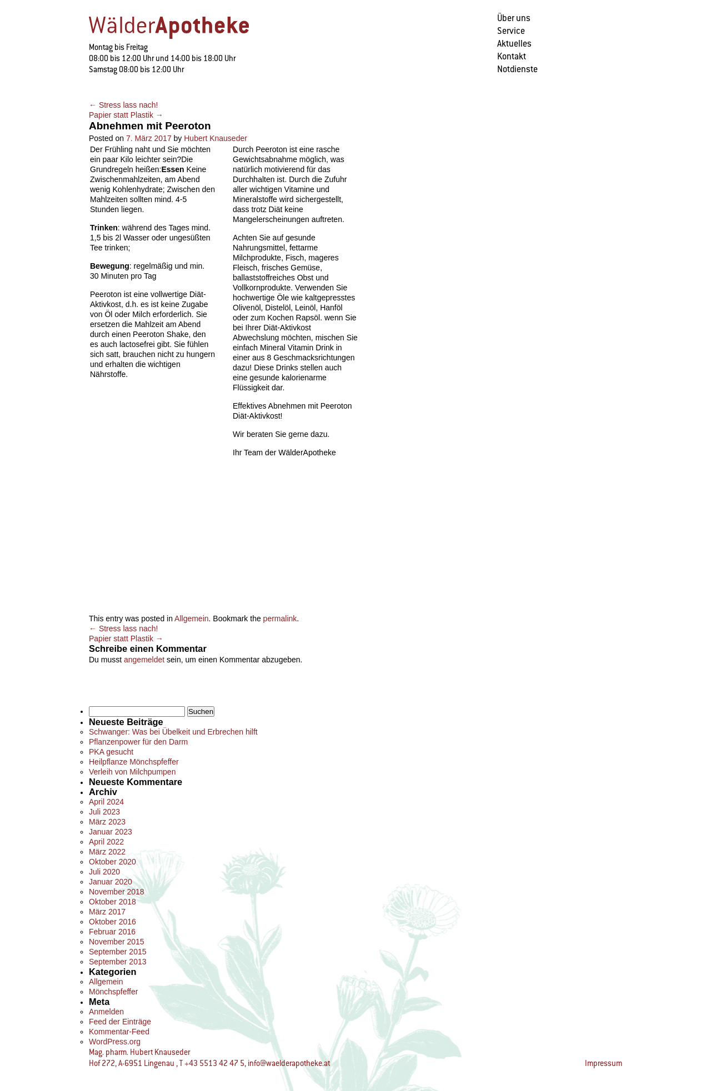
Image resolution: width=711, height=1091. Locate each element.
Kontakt (511, 56)
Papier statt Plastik (126, 114)
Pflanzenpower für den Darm (138, 741)
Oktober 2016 (112, 921)
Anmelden (106, 1011)
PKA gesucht (111, 751)
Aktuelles (514, 43)
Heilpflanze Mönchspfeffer (134, 761)
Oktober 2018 (112, 901)
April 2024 (106, 801)
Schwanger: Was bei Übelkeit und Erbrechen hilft (173, 731)
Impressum (603, 1063)
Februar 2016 (112, 931)
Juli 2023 (104, 811)
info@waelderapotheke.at (289, 1063)
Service (511, 31)
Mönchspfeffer (113, 991)
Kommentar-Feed (119, 1031)
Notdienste (517, 69)
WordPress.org (115, 1041)
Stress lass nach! (123, 104)
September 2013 (118, 961)
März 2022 (107, 851)
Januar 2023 (110, 831)
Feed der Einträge (120, 1021)
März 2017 (107, 911)
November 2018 (116, 891)
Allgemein (191, 618)
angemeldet (144, 659)
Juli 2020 (104, 871)
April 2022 (106, 841)
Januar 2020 (110, 881)
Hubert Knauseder (215, 138)
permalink (280, 618)
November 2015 (116, 941)
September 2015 (118, 951)
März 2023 (107, 821)
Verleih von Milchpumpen (132, 771)
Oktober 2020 (112, 861)
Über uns (513, 18)
